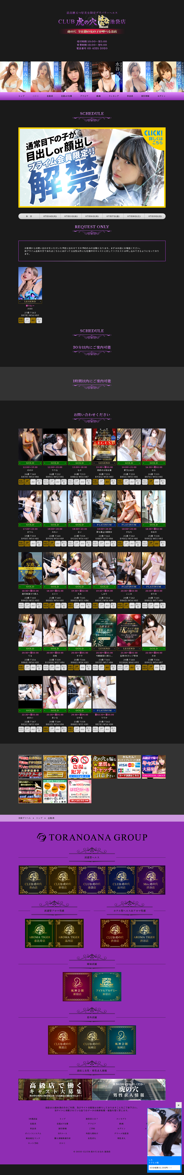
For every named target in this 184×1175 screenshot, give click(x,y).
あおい (30, 714)
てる (30, 652)
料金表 (33, 1125)
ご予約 (92, 1125)
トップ (62, 1115)
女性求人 (92, 1134)
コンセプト (121, 1115)
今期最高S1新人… (104, 652)
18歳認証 (33, 1115)
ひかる (79, 714)
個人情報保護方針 (62, 1134)
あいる (55, 714)
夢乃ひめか (129, 466)
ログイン (121, 1125)
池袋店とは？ (92, 1115)
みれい (55, 528)
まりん (30, 528)
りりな (55, 466)
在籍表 (33, 1120)
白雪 (55, 652)
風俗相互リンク (33, 1134)
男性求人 (121, 1134)
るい (79, 528)
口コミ (62, 1139)
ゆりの (154, 590)
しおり (104, 590)
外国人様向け (92, 1130)
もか (79, 466)
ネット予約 (33, 1139)
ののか (30, 466)
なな (154, 466)
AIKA (30, 305)
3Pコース (63, 1130)
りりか (104, 714)
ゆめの (154, 528)
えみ (79, 590)
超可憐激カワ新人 (30, 590)
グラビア (92, 1120)
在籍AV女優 (62, 1120)
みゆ (154, 652)
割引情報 (62, 1125)
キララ (79, 652)
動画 (121, 1120)
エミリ (55, 590)
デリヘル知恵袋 (121, 1130)
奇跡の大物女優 (104, 466)
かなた (129, 528)
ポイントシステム (33, 1130)
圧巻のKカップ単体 (129, 652)
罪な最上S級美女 (104, 528)
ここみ (129, 590)
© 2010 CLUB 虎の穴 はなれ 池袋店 (92, 1148)
